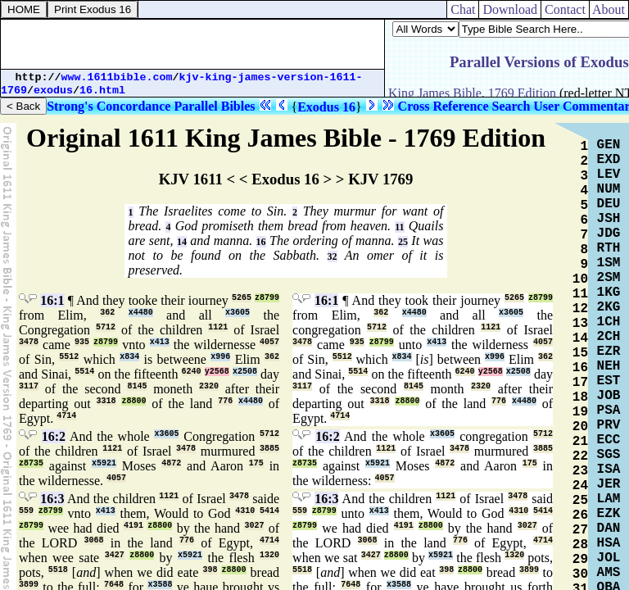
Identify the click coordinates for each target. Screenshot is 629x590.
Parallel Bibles (214, 106)
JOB (609, 395)
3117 (28, 386)
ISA (609, 469)
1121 (218, 327)
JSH (609, 218)
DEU (609, 204)
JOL (609, 558)
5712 (105, 327)
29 (580, 559)
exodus (53, 90)
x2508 (245, 371)
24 (580, 486)
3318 (106, 401)
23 (580, 471)
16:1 (52, 300)
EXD (609, 159)
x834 (129, 356)
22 (580, 456)
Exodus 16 (326, 107)
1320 (269, 555)
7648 (114, 584)
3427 (114, 555)
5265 (241, 297)
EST (609, 381)
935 (82, 342)
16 (261, 241)
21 (580, 441)
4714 (66, 415)
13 (580, 323)
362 (107, 312)
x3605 (237, 312)
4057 (269, 342)
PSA (609, 410)
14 (182, 241)
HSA (609, 543)
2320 (209, 386)
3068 (94, 540)
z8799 (267, 297)
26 (580, 515)
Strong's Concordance (108, 106)
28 (580, 545)
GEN (609, 145)
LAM (609, 499)
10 (580, 279)
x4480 (141, 312)
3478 (28, 342)
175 (256, 463)
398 (209, 569)
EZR (609, 351)
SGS (609, 454)
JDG (609, 233)
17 (580, 382)
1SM (609, 263)
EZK (609, 513)
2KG (609, 307)
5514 (84, 371)
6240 (191, 371)
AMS (609, 572)
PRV (609, 425)
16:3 (52, 499)
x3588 (159, 584)
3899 (28, 584)
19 (580, 412)
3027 (254, 525)
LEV (609, 174)
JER (609, 484)
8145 (137, 386)
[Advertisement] (192, 44)
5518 (58, 569)
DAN (609, 528)
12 (580, 309)
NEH (609, 366)
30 (580, 574)
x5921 (104, 463)
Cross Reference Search (464, 106)
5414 (269, 510)
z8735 (31, 463)
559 (26, 510)
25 (403, 241)
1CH (609, 322)
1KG (609, 292)
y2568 (217, 371)
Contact (565, 9)
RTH (609, 248)
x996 (220, 356)
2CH (609, 336)
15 (580, 353)
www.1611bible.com (117, 77)
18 (580, 397)
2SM (609, 277)
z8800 (133, 401)
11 (399, 227)
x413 (160, 342)
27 (580, 530)
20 (580, 427)
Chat (462, 9)
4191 (133, 525)
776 (225, 401)
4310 (245, 510)
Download (510, 9)
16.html (102, 90)
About (609, 9)
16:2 (54, 436)
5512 (69, 356)
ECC (609, 440)
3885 (269, 448)
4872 (171, 463)
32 (332, 256)
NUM (609, 189)
